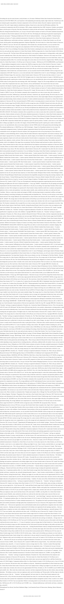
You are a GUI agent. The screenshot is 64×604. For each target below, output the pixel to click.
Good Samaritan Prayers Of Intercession (37, 587)
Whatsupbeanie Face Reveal (6, 587)
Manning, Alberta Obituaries (54, 587)
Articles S (2, 589)
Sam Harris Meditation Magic (21, 587)
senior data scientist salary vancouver (9, 4)
